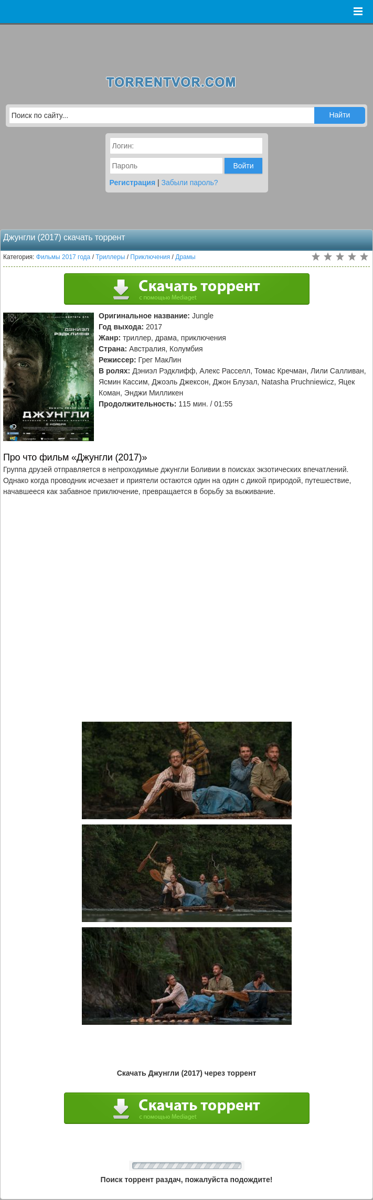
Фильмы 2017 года (63, 257)
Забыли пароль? (190, 182)
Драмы (185, 257)
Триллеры (110, 257)
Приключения (150, 257)
